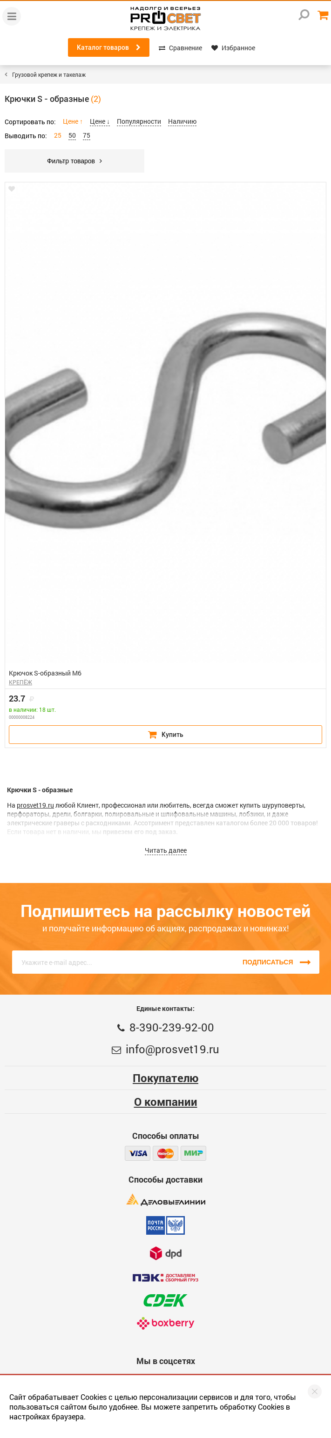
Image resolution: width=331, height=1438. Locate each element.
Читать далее (166, 850)
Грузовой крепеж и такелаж (49, 74)
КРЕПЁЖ (20, 682)
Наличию (182, 121)
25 (57, 135)
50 (72, 135)
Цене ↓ (100, 121)
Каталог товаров (109, 47)
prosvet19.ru (35, 805)
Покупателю (165, 1077)
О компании (165, 1101)
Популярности (139, 121)
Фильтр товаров (74, 161)
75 (86, 135)
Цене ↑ (73, 121)
